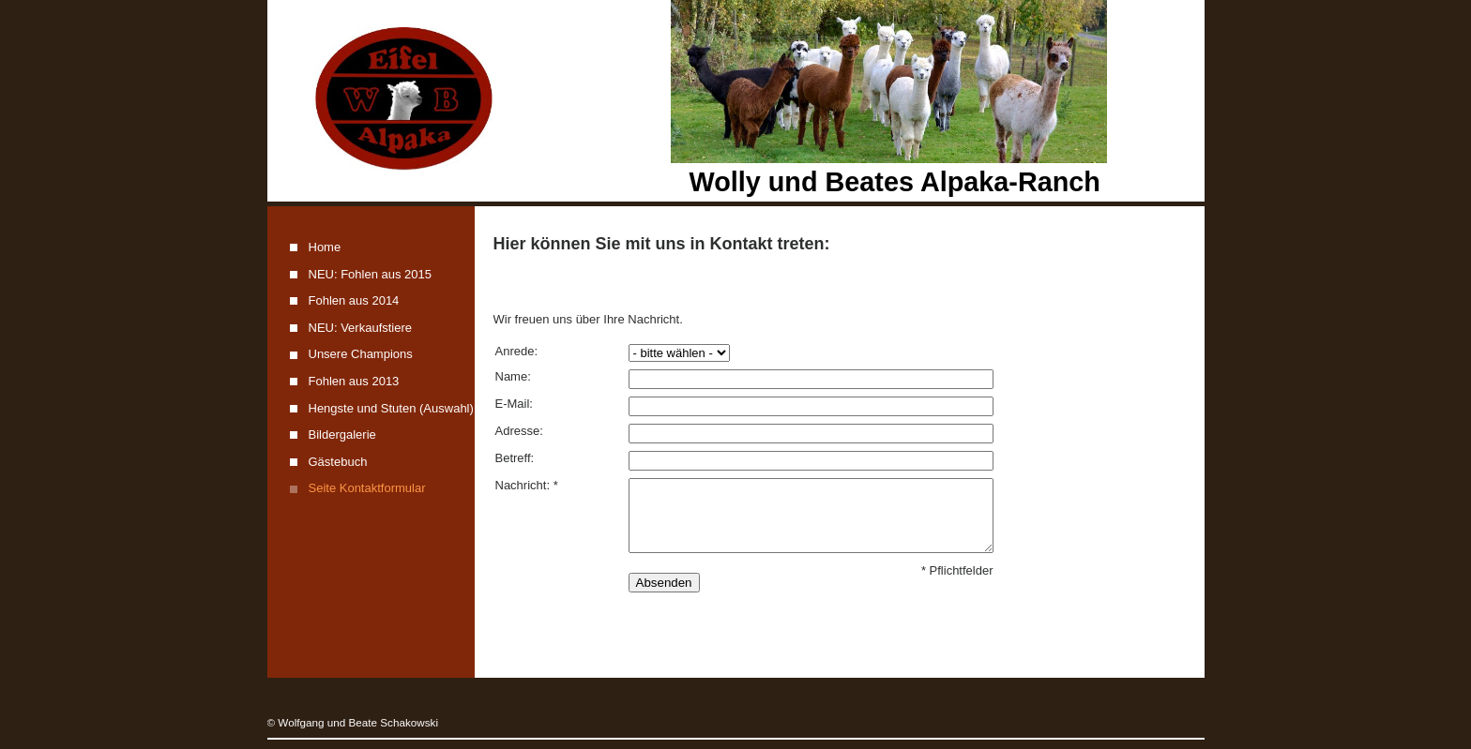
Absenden (664, 583)
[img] (736, 101)
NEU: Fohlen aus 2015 (370, 274)
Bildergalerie (342, 434)
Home (325, 247)
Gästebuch (338, 462)
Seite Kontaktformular (367, 488)
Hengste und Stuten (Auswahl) (391, 408)
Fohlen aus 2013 (354, 381)
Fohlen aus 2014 (354, 300)
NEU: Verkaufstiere (361, 328)
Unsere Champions (361, 354)
